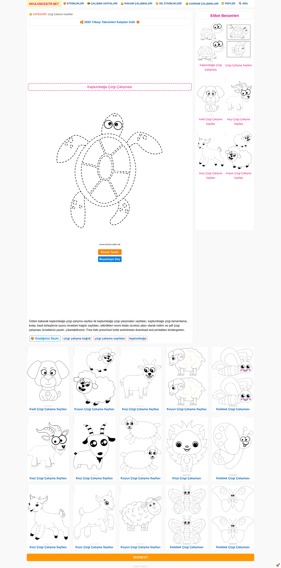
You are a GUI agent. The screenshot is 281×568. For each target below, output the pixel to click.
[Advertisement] (110, 54)
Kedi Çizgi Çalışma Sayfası (48, 409)
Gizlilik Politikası (140, 566)
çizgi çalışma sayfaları (110, 338)
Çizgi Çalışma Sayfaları (60, 14)
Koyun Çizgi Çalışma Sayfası (94, 409)
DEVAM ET (140, 557)
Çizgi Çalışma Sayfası (238, 65)
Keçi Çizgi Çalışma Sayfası (48, 478)
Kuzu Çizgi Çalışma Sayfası (94, 547)
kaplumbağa (137, 338)
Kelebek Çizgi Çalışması (186, 547)
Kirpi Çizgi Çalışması (186, 478)
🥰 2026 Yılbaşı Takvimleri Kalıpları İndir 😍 (110, 22)
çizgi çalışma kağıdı (77, 338)
